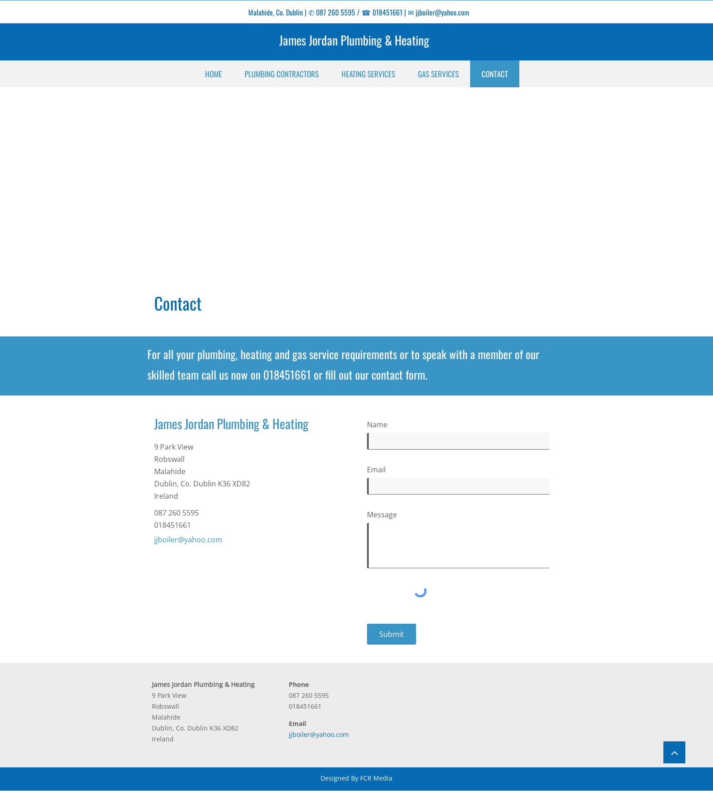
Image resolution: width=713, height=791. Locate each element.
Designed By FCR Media (356, 778)
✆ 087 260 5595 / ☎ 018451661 (355, 12)
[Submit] (391, 634)
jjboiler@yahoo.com (442, 12)
